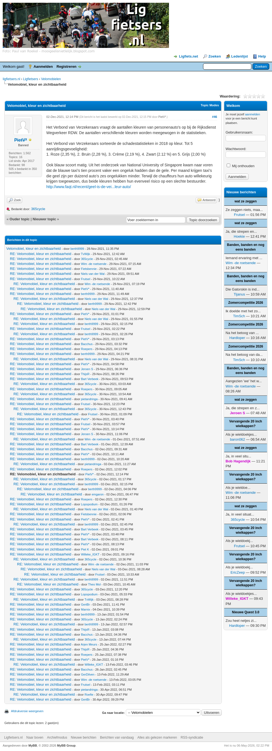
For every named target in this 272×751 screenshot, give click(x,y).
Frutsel (85, 279)
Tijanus (239, 294)
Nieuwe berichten (83, 737)
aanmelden (252, 114)
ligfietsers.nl (11, 79)
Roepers (87, 349)
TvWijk (85, 254)
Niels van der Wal (93, 273)
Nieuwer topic (44, 219)
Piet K (85, 549)
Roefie (89, 694)
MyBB (33, 745)
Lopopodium (89, 504)
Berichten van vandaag (117, 737)
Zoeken (214, 56)
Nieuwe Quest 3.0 (245, 612)
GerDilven (88, 674)
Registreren (66, 66)
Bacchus (87, 344)
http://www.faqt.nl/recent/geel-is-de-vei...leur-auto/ (88, 187)
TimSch (239, 316)
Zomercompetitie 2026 (245, 303)
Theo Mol (94, 584)
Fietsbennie (89, 268)
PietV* (162, 116)
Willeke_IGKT (90, 554)
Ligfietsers (30, 79)
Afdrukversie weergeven (27, 711)
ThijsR (85, 374)
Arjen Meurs (89, 644)
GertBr (85, 604)
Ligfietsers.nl (13, 737)
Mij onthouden (240, 166)
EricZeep (238, 572)
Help (262, 56)
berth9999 (77, 248)
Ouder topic (20, 219)
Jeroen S (87, 369)
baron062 (237, 439)
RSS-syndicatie (192, 737)
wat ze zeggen (246, 201)
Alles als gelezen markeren (157, 737)
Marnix (85, 609)
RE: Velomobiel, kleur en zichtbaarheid (40, 254)
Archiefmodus (57, 737)
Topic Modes (210, 105)
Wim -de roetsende (94, 263)
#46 (214, 116)
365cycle (38, 209)
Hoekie (239, 236)
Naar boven (34, 737)
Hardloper (237, 338)
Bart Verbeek (90, 379)
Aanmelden (43, 66)
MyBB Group (66, 745)
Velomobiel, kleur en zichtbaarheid (33, 248)
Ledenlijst (239, 56)
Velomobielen (51, 79)
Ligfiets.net (188, 56)
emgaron (98, 494)
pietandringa (89, 399)
